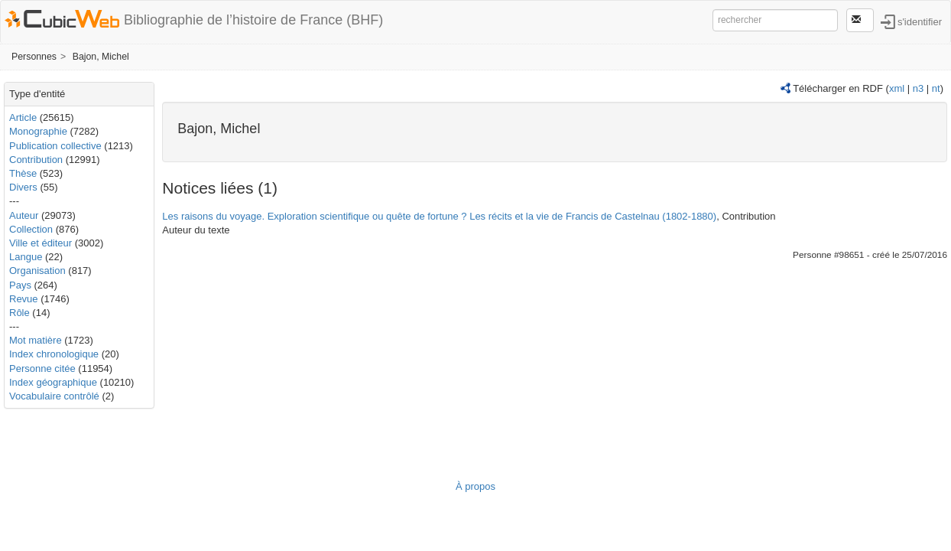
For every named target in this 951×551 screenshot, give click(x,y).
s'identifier (919, 21)
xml (896, 88)
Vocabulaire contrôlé (54, 396)
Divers (23, 187)
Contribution (36, 159)
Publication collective (55, 146)
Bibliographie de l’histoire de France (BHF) (253, 20)
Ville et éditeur (42, 243)
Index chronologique (54, 354)
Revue (23, 299)
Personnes (34, 56)
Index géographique (53, 382)
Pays (20, 285)
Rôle (19, 312)
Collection (31, 229)
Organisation (37, 270)
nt (936, 88)
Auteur (23, 215)
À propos (475, 486)
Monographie (38, 131)
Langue (25, 256)
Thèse (23, 173)
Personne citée (42, 368)
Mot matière (35, 340)
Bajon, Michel (101, 56)
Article (23, 117)
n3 (918, 88)
